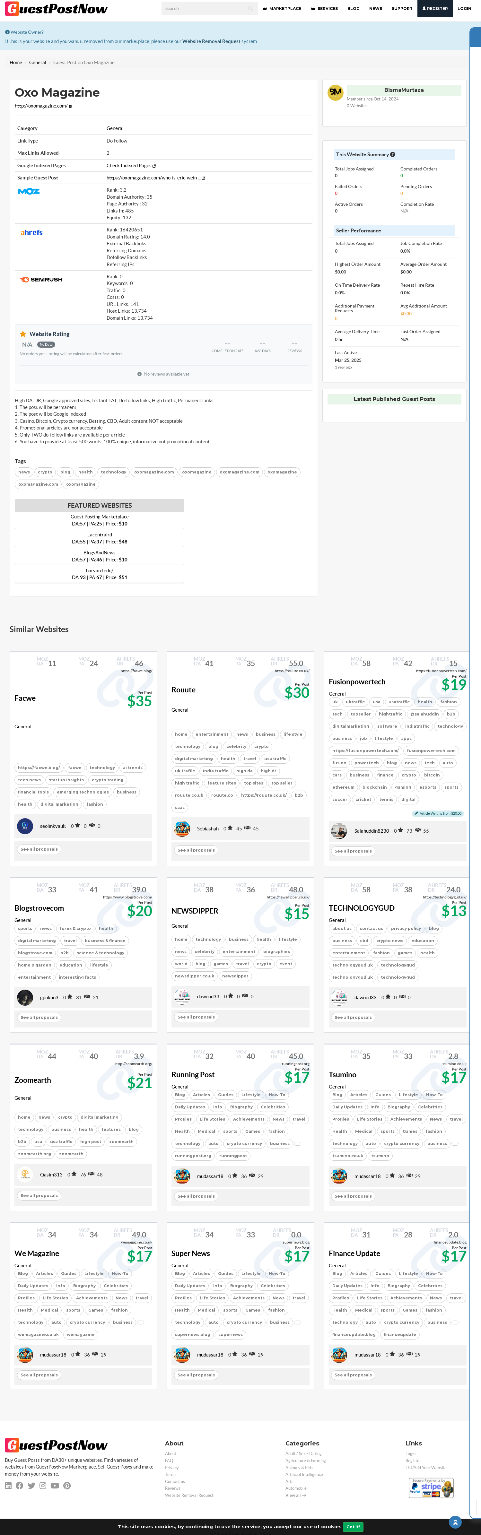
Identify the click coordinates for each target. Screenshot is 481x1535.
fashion (94, 804)
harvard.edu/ (99, 574)
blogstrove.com (35, 952)
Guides (225, 1094)
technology (113, 472)
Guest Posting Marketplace (100, 520)
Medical (206, 1131)
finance (385, 775)
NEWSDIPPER (194, 911)
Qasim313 (51, 1174)
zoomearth (121, 1141)
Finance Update (354, 1253)
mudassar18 (210, 1176)
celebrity (236, 746)
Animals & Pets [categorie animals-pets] (299, 1467)
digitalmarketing (350, 726)
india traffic (215, 770)
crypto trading (108, 779)
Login (464, 8)
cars (337, 775)
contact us (371, 928)
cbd (364, 940)
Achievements (249, 1119)
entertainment (212, 734)
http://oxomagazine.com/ (43, 105)
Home (16, 62)
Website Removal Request (211, 41)
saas (180, 807)
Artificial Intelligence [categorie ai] (304, 1474)
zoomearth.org (34, 1153)
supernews (230, 1334)
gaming (403, 787)
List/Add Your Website (426, 1467)
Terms (171, 1474)
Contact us (175, 1481)
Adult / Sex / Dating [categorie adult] (303, 1453)
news (24, 472)
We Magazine (36, 1253)
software (387, 726)
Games (252, 1131)
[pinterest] (67, 1485)
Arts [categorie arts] (289, 1481)
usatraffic (399, 701)
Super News (190, 1253)
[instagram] (42, 1485)
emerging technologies (83, 792)
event (285, 963)
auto (448, 762)
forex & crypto (75, 928)
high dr (268, 770)
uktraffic (355, 701)
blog (65, 472)
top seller (282, 783)
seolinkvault (53, 826)
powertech (366, 762)
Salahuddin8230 (371, 831)
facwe (75, 767)
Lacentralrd (99, 538)
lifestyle (384, 738)
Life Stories (212, 1119)
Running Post (193, 1075)
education (70, 965)
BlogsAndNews (99, 556)
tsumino (380, 1155)
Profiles (183, 1119)
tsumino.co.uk (347, 1155)
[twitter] (31, 1485)
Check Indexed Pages (131, 165)
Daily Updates (190, 1107)
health (85, 472)
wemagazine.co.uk (38, 1334)
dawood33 (208, 996)
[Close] (474, 29)
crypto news (389, 940)
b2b (299, 795)
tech (337, 714)
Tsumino (342, 1075)
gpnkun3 (49, 997)
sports (451, 787)
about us (342, 928)
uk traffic (185, 770)
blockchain (375, 787)
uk (335, 701)
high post (90, 1141)
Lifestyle (251, 1094)
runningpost (233, 1155)
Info (217, 1107)
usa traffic (275, 758)
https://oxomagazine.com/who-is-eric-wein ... (156, 177)
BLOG (353, 8)
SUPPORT (402, 8)
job (363, 738)
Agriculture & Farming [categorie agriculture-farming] (305, 1460)
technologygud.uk (352, 965)
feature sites (221, 783)
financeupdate (400, 1334)
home (181, 734)
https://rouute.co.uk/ (264, 795)
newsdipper (235, 976)
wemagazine (81, 1334)
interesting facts (77, 977)
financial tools (33, 792)
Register (435, 8)
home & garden (34, 965)
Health (182, 1131)
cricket (363, 799)
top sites (253, 783)
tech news (29, 779)
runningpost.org (193, 1155)
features (111, 1129)
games (221, 963)
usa (376, 701)
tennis (386, 799)
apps (406, 738)
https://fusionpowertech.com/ (365, 750)
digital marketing (59, 804)
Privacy (172, 1467)
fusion (339, 762)
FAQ (169, 1460)
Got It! (353, 1526)
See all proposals (39, 849)
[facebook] (19, 1485)
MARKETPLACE (282, 8)
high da (244, 770)
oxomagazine (197, 472)
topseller (361, 714)
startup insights (66, 779)
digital (408, 799)
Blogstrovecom (39, 908)
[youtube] (54, 1485)
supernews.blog (192, 1334)
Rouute (183, 690)
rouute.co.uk (189, 795)
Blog (180, 1094)
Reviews (172, 1488)
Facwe (25, 698)
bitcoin (432, 775)
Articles (201, 1094)
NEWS (375, 8)
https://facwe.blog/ (39, 767)
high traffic (187, 783)
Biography (241, 1107)
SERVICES (324, 8)
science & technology (100, 952)
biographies (276, 951)
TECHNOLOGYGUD (362, 908)
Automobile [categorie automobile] (296, 1488)
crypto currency (244, 1143)
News (278, 1119)
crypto (45, 472)
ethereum (343, 787)
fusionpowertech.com (431, 750)
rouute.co (222, 795)
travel (249, 758)
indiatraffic (417, 726)
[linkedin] (8, 1485)
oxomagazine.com (154, 472)
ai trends (133, 767)
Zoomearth (32, 1080)
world (181, 963)
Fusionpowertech (357, 682)
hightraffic (390, 714)
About (170, 1453)
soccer (339, 799)
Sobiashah (208, 828)
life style (293, 734)
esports (427, 787)
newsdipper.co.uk (194, 976)
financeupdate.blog (354, 1334)
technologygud (398, 965)
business (126, 792)
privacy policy (406, 928)
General (37, 62)
